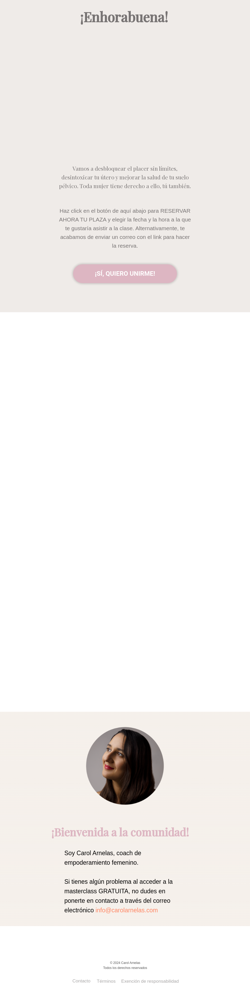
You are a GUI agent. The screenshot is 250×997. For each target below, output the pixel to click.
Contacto (81, 981)
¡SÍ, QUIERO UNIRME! (125, 273)
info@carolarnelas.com (127, 910)
